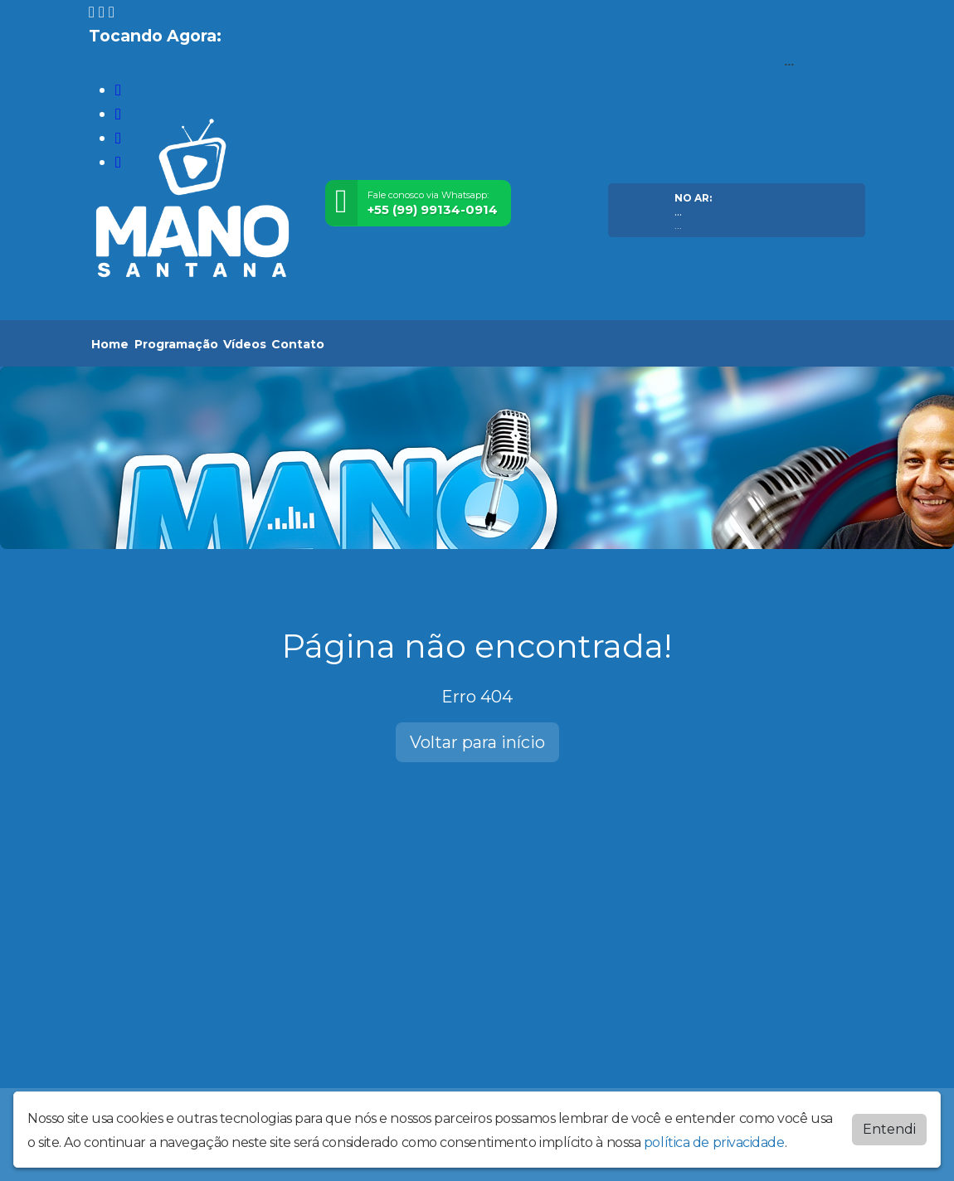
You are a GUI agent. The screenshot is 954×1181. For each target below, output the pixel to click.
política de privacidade (714, 1142)
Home (110, 344)
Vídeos (244, 344)
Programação (176, 344)
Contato (297, 344)
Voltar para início (477, 742)
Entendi (889, 1129)
